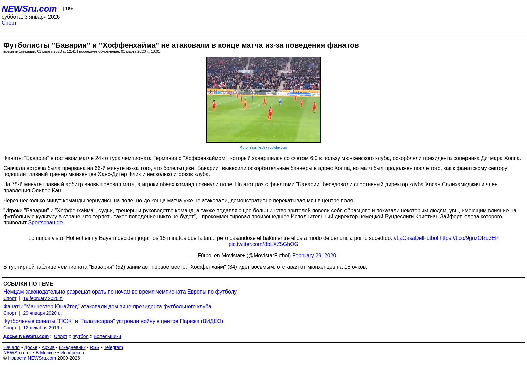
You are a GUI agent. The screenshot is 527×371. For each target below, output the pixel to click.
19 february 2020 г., (43, 298)
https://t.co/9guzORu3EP (469, 238)
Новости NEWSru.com (32, 358)
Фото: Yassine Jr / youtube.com (263, 147)
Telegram (113, 347)
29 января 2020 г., (42, 313)
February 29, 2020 (314, 255)
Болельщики (107, 336)
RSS (94, 347)
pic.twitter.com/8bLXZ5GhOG (263, 244)
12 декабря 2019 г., (44, 327)
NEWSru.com (29, 9)
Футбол (81, 336)
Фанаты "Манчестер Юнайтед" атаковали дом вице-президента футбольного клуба (107, 306)
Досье (30, 347)
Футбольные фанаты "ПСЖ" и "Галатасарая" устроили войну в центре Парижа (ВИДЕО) (113, 321)
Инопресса (72, 352)
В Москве (46, 352)
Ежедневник (72, 347)
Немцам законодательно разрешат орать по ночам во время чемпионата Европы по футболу (120, 292)
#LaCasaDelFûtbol (416, 238)
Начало (11, 347)
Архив (48, 347)
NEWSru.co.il (17, 352)
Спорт (9, 23)
